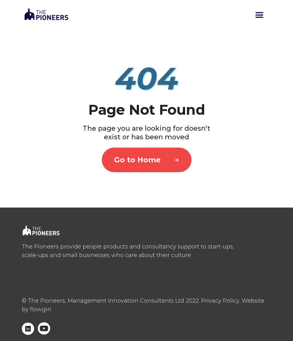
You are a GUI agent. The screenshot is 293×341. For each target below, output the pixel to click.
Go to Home (137, 159)
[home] (46, 15)
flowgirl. (41, 309)
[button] (259, 15)
